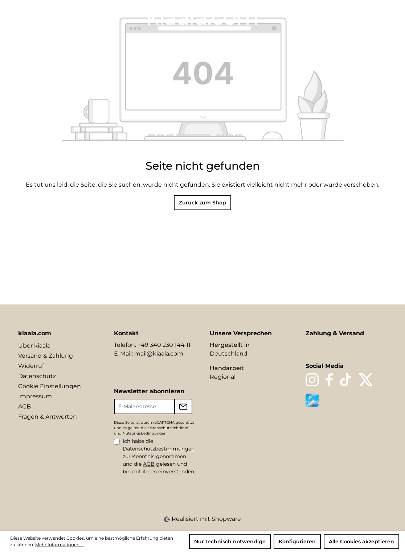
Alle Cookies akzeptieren (361, 541)
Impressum (35, 396)
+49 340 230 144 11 (164, 344)
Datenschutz (37, 376)
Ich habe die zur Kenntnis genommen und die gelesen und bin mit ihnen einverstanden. (159, 456)
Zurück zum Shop (202, 202)
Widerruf (31, 365)
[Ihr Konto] (356, 17)
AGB (24, 406)
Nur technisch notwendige (230, 541)
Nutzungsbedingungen (145, 433)
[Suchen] (332, 17)
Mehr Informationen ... (59, 544)
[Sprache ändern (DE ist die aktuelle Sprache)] (317, 17)
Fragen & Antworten (47, 416)
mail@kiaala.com (158, 353)
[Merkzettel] (344, 17)
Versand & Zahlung (45, 355)
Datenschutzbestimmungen (159, 448)
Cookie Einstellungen (49, 386)
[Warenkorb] (382, 17)
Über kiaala (34, 345)
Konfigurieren (297, 541)
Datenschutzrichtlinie (168, 428)
